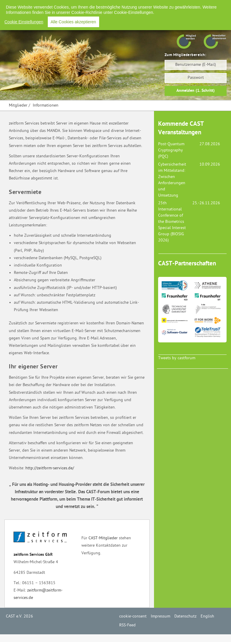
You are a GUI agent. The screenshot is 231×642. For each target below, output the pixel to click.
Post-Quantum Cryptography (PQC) (171, 150)
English (184, 6)
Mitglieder (18, 105)
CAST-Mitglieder (103, 538)
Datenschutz (160, 6)
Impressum (132, 6)
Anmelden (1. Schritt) (195, 91)
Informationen (45, 105)
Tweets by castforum (176, 358)
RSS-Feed (207, 6)
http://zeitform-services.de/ (49, 468)
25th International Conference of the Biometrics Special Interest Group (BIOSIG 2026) (172, 221)
